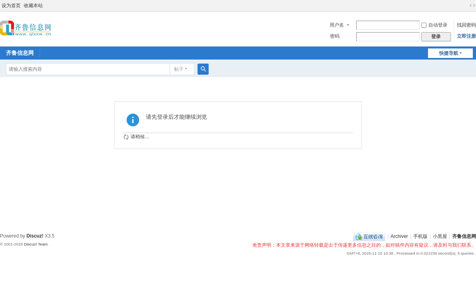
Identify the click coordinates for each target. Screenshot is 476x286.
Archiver (399, 236)
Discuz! (35, 236)
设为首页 (11, 5)
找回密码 (466, 25)
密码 (335, 36)
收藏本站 (33, 5)
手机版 (420, 236)
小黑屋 (440, 236)
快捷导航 (448, 53)
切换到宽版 (472, 5)
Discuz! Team (36, 244)
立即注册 (466, 36)
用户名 (337, 25)
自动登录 (434, 25)
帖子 (179, 69)
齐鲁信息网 (20, 53)
